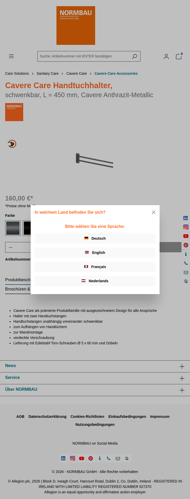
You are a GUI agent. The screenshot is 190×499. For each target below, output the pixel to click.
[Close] (154, 212)
